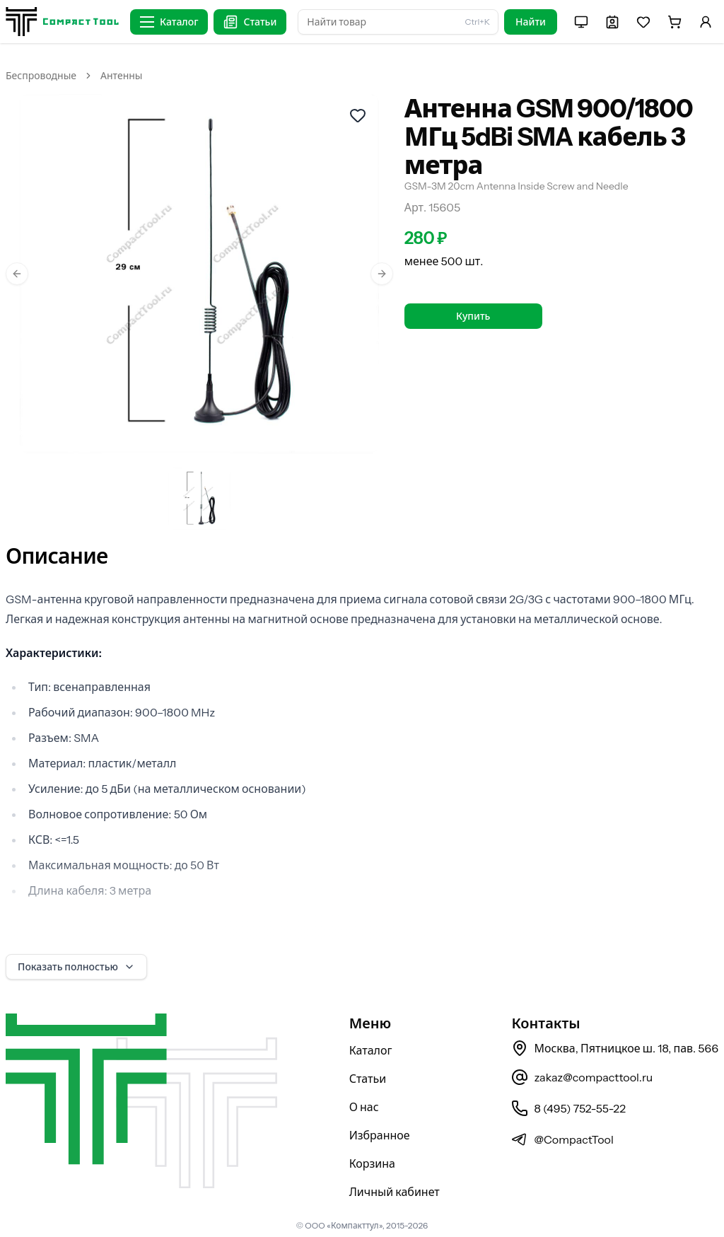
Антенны (121, 75)
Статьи (368, 1079)
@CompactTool (562, 1139)
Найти (530, 22)
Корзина (372, 1163)
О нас (364, 1107)
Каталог (370, 1050)
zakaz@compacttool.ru (582, 1077)
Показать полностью (76, 966)
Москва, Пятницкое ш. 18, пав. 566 (614, 1048)
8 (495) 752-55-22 (568, 1108)
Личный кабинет (394, 1192)
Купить (473, 316)
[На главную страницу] (62, 21)
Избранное (379, 1135)
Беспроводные (41, 75)
